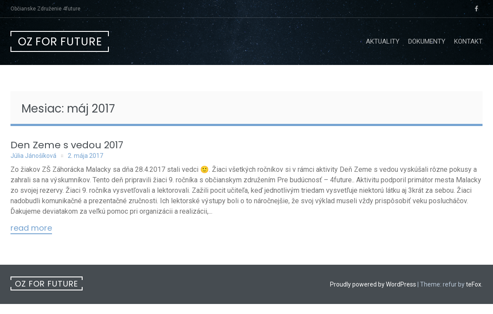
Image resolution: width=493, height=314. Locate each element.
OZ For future (60, 41)
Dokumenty (426, 41)
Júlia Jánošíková (33, 155)
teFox (473, 284)
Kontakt (468, 41)
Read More (31, 228)
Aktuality (382, 41)
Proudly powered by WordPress (373, 284)
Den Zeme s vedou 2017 (66, 145)
